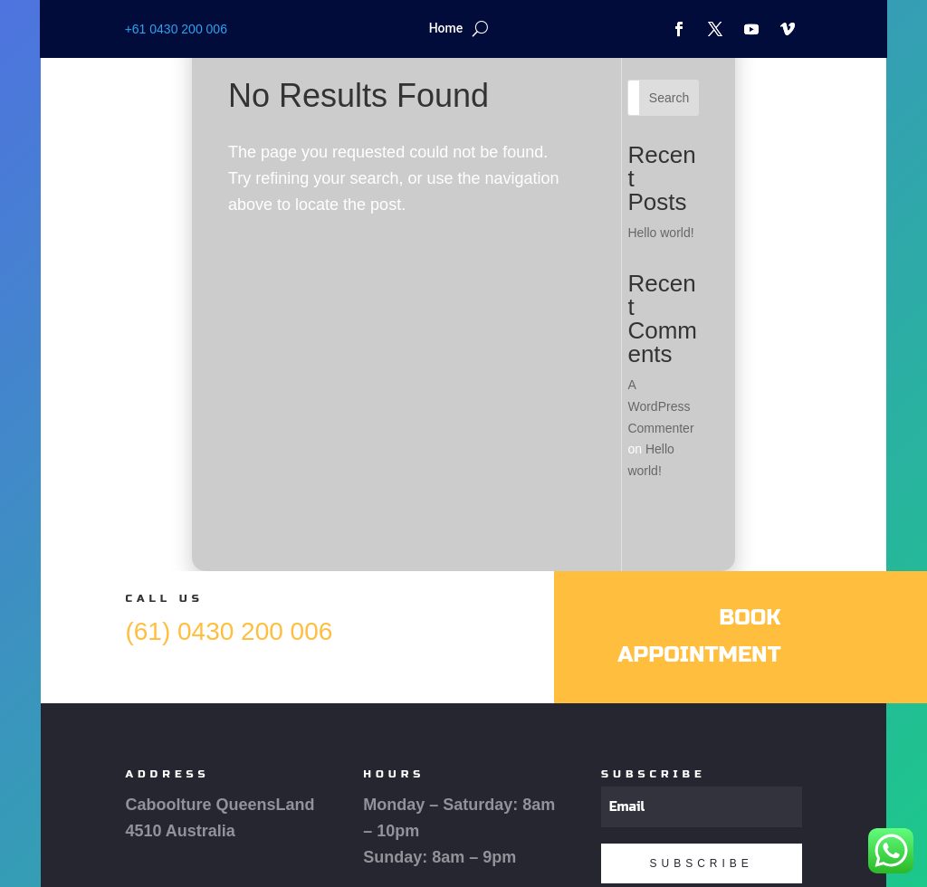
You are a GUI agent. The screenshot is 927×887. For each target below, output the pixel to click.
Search (669, 98)
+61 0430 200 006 (176, 29)
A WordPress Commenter (660, 406)
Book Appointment (698, 636)
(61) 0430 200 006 (228, 631)
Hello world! (660, 232)
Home (446, 28)
